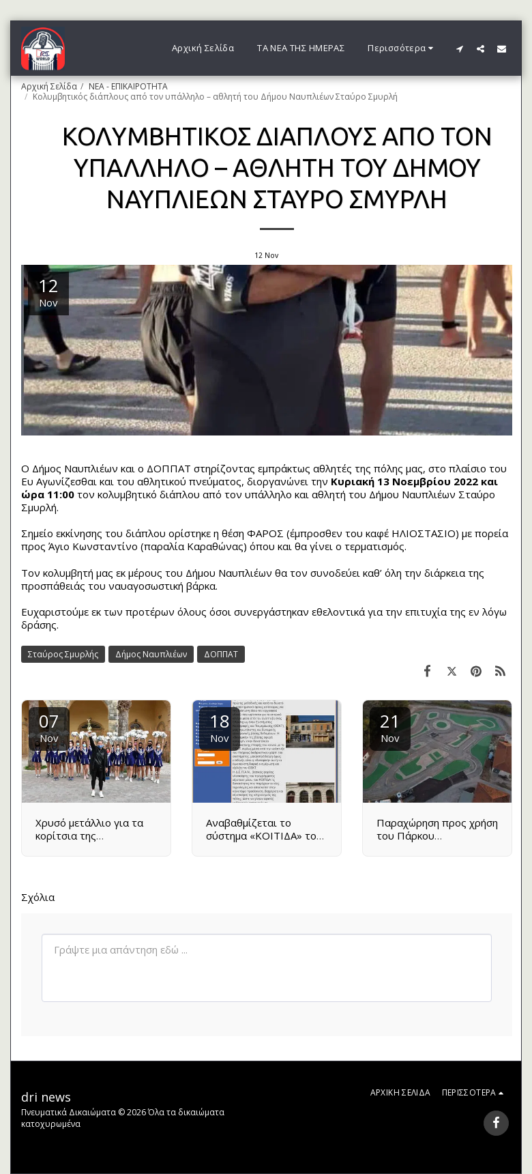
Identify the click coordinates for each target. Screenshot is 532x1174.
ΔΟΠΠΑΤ (221, 654)
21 (390, 726)
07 (49, 726)
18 (219, 726)
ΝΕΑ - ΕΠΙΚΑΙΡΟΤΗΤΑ (128, 86)
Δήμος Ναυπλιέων (151, 654)
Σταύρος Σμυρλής (63, 654)
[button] (459, 48)
